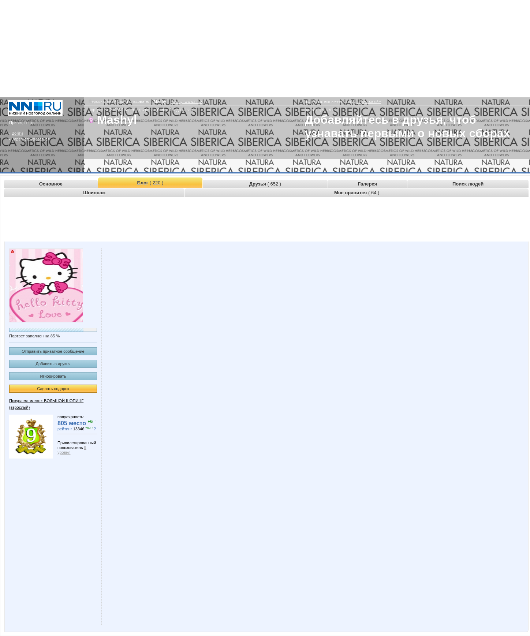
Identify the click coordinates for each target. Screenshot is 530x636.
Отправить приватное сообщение (53, 351)
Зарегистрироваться (31, 139)
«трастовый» (369, 101)
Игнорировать (53, 376)
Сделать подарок (53, 388)
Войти (17, 133)
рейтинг (64, 429)
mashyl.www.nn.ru (187, 101)
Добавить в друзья (53, 364)
